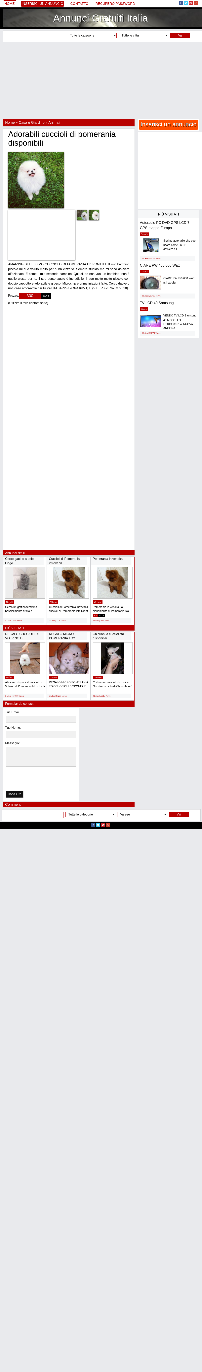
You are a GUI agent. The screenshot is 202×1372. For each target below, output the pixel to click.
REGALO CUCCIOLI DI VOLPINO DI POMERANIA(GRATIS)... (23, 638)
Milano (53, 602)
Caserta (53, 677)
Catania (144, 234)
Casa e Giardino (32, 123)
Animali (54, 123)
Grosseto (98, 677)
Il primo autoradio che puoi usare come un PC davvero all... (179, 245)
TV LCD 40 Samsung (157, 303)
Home (10, 4)
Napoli (9, 602)
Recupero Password (115, 4)
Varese (144, 309)
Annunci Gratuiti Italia (100, 18)
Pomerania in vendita (108, 558)
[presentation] (26, 779)
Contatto (79, 4)
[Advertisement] (99, 80)
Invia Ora (14, 794)
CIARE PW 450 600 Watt (160, 265)
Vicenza (97, 602)
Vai (180, 35)
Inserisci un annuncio (42, 4)
